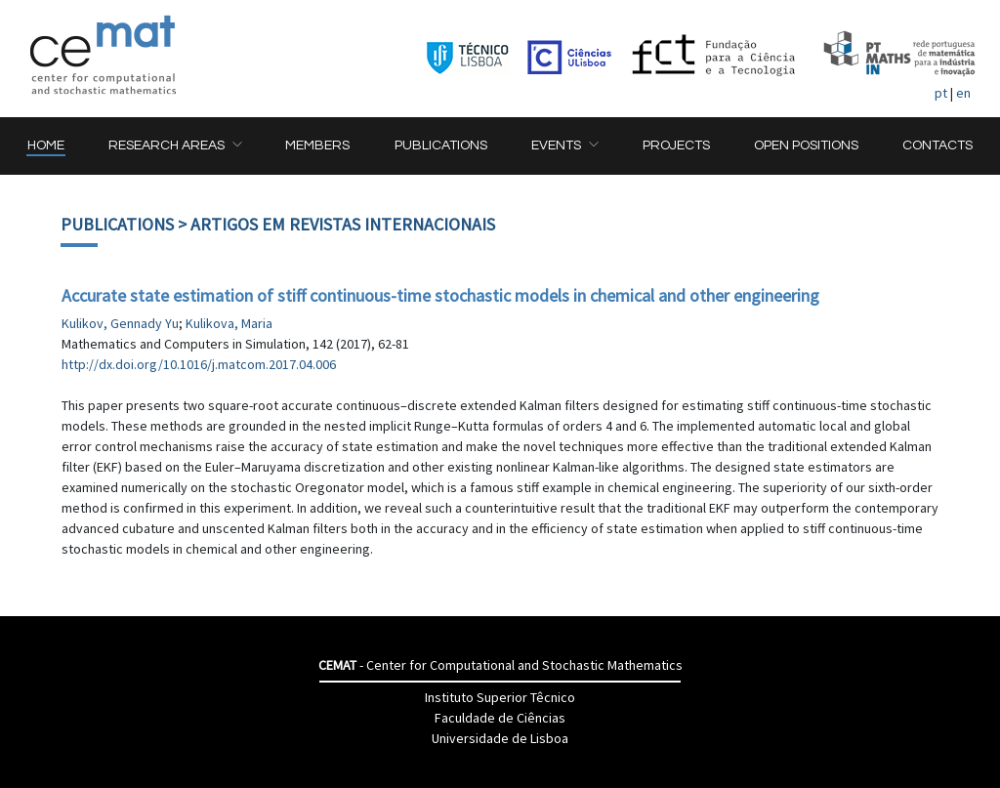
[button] (175, 146)
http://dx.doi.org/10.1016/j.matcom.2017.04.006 (199, 364)
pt (941, 93)
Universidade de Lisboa (500, 738)
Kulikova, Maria (229, 323)
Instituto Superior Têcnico (500, 697)
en (963, 93)
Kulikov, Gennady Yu (120, 323)
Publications (117, 224)
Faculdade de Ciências (500, 717)
